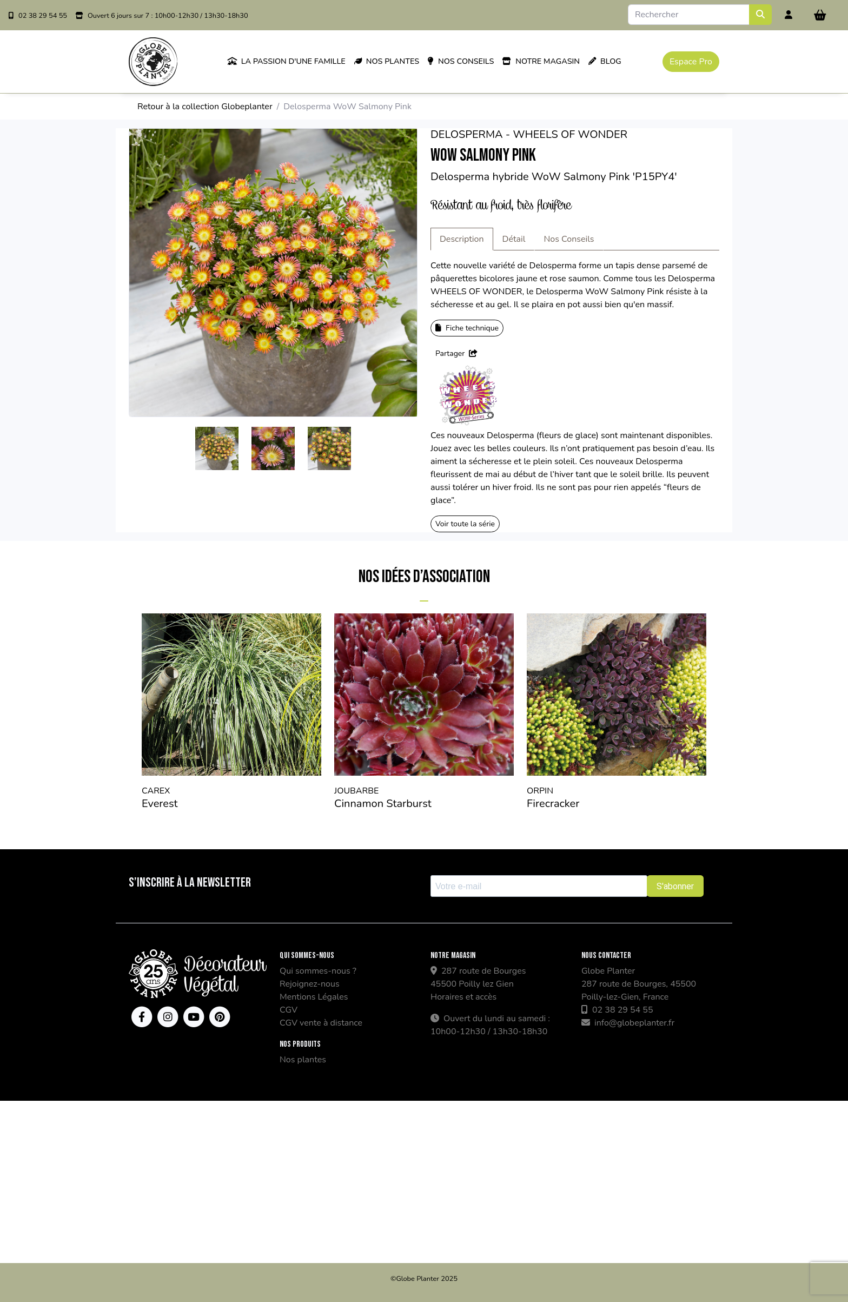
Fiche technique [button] (467, 328)
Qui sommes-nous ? (318, 971)
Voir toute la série (465, 524)
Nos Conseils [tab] (569, 239)
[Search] (689, 14)
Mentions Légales (314, 997)
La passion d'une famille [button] (286, 61)
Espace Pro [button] (691, 62)
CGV (288, 1010)
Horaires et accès (463, 997)
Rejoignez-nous (310, 984)
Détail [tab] (514, 239)
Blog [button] (604, 61)
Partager (456, 353)
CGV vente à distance (321, 1023)
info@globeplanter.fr (627, 1023)
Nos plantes (303, 1060)
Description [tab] (462, 239)
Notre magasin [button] (541, 61)
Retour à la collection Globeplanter (205, 107)
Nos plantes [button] (386, 61)
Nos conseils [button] (461, 61)
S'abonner (675, 886)
